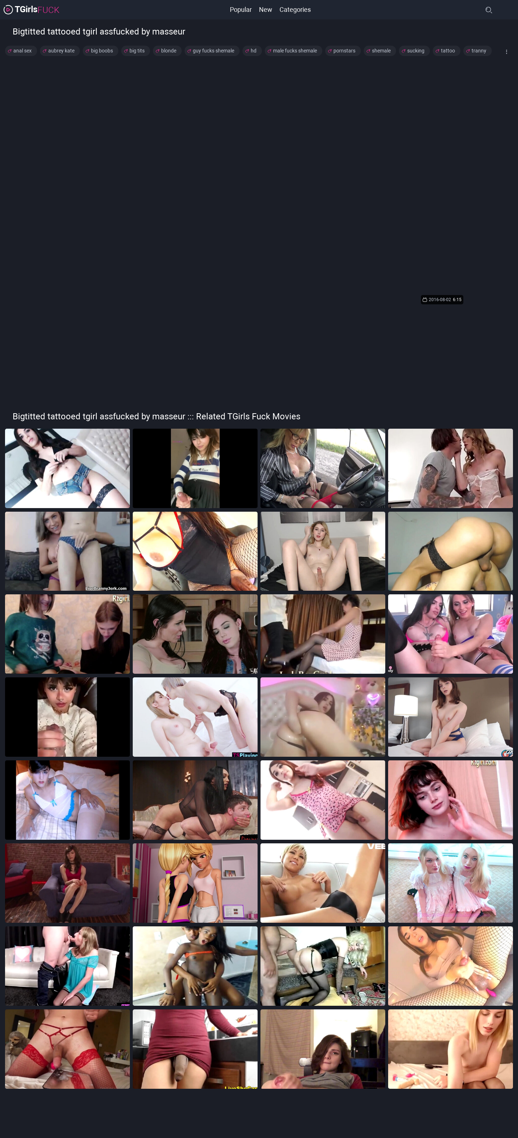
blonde (168, 51)
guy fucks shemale (213, 51)
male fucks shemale (295, 51)
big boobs (102, 51)
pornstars (344, 51)
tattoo (448, 51)
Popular (241, 9)
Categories (295, 9)
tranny (479, 51)
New (265, 9)
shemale (381, 51)
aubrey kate (61, 51)
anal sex (22, 51)
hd (253, 51)
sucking (415, 51)
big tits (137, 51)
